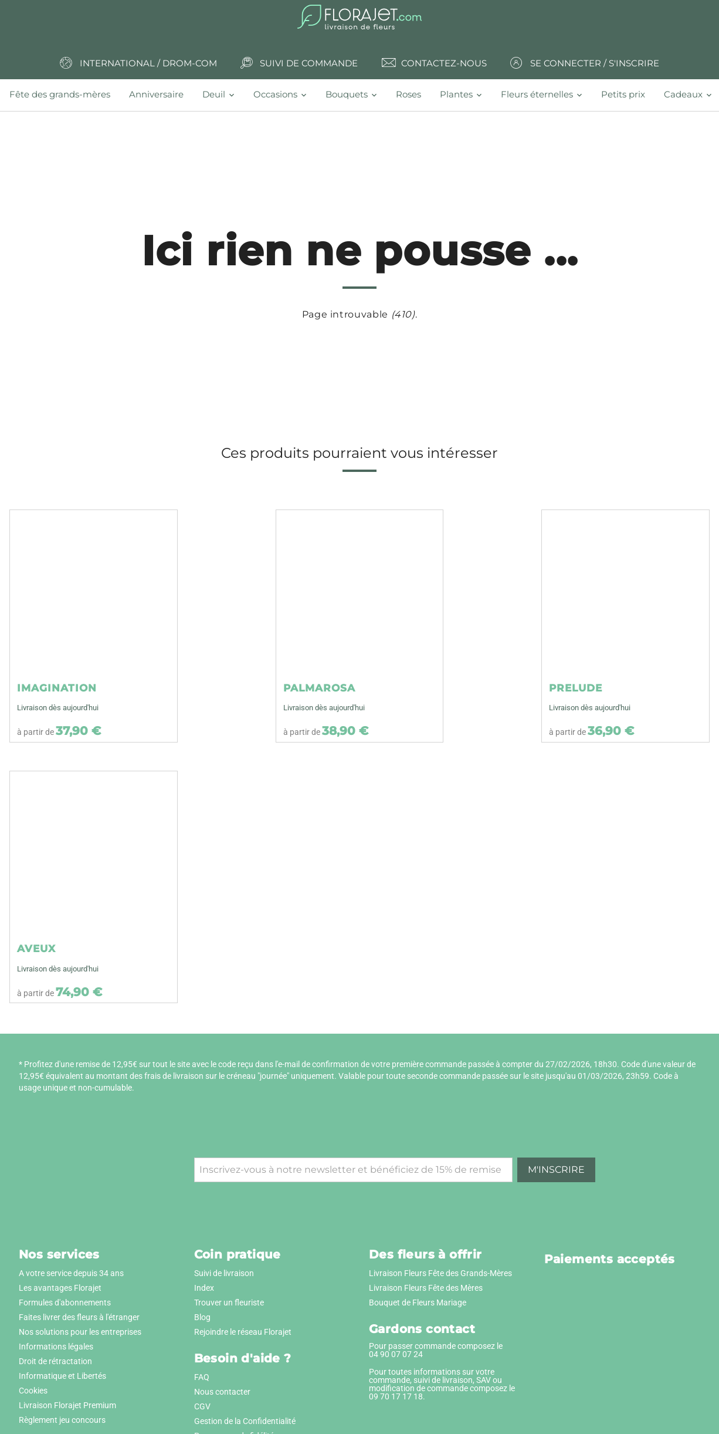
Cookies (33, 1390)
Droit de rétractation (55, 1361)
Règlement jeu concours (62, 1420)
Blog (202, 1317)
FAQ (201, 1377)
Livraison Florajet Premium (67, 1405)
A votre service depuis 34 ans (71, 1273)
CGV (202, 1406)
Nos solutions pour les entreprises (80, 1332)
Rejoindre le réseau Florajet (242, 1332)
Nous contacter (222, 1392)
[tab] (64, 95)
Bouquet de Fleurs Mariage (417, 1302)
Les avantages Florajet (60, 1288)
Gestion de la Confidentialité (245, 1421)
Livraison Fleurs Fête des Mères (426, 1288)
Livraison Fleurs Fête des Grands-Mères (440, 1273)
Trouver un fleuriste (229, 1302)
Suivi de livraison (224, 1273)
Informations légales (56, 1346)
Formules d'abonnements (65, 1302)
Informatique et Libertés (62, 1376)
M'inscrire (556, 1169)
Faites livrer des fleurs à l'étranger (79, 1317)
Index (204, 1288)
